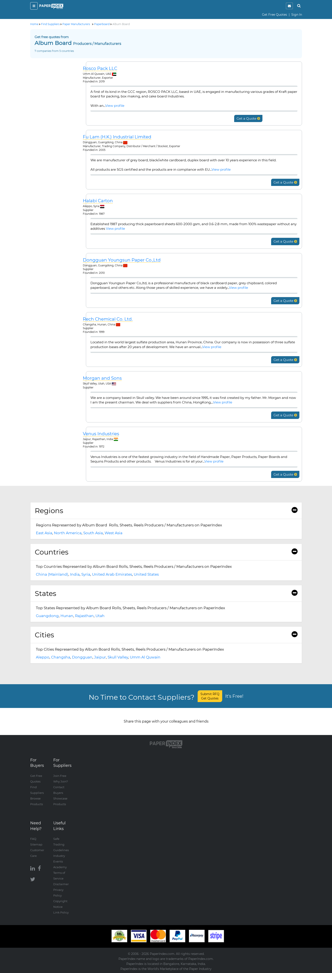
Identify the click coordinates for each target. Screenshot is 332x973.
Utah (100, 616)
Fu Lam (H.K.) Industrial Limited (117, 136)
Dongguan (82, 657)
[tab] (166, 510)
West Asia (113, 533)
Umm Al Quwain (145, 657)
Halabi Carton (98, 200)
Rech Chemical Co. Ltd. (108, 319)
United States (146, 574)
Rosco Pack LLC (100, 68)
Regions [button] (166, 510)
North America (68, 533)
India (75, 574)
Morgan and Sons (102, 378)
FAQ (33, 838)
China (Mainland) (52, 574)
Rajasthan (84, 616)
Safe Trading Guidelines (61, 844)
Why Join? (60, 781)
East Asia (44, 533)
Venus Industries (101, 433)
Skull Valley (118, 657)
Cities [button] (166, 635)
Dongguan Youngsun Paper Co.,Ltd (122, 260)
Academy (60, 867)
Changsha (60, 657)
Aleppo (42, 657)
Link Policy (61, 912)
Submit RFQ (209, 696)
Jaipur (100, 657)
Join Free (59, 775)
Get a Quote (248, 118)
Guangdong (47, 616)
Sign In (296, 15)
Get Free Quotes (274, 15)
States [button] (166, 593)
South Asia (93, 533)
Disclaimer (61, 884)
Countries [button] (166, 552)
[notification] (289, 6)
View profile (114, 106)
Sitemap (36, 844)
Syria (85, 574)
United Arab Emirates (112, 574)
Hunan (66, 616)
